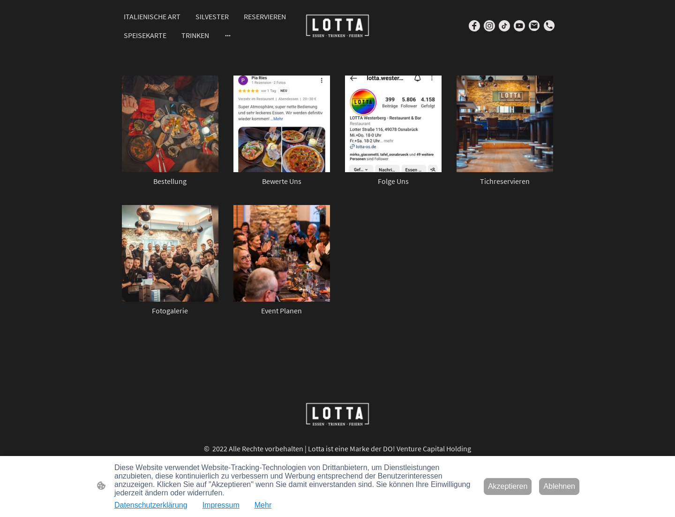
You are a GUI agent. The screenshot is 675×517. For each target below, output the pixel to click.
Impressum (221, 505)
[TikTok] (504, 25)
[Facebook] (474, 25)
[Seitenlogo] (337, 26)
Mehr (263, 505)
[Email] (534, 25)
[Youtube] (519, 25)
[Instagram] (489, 25)
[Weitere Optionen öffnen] (227, 35)
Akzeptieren (508, 486)
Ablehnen (559, 486)
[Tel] (549, 25)
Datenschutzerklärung (151, 505)
